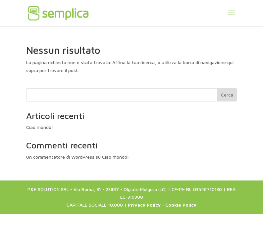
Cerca (227, 95)
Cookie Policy (180, 205)
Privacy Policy (144, 205)
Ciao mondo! (39, 127)
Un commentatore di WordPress (60, 157)
